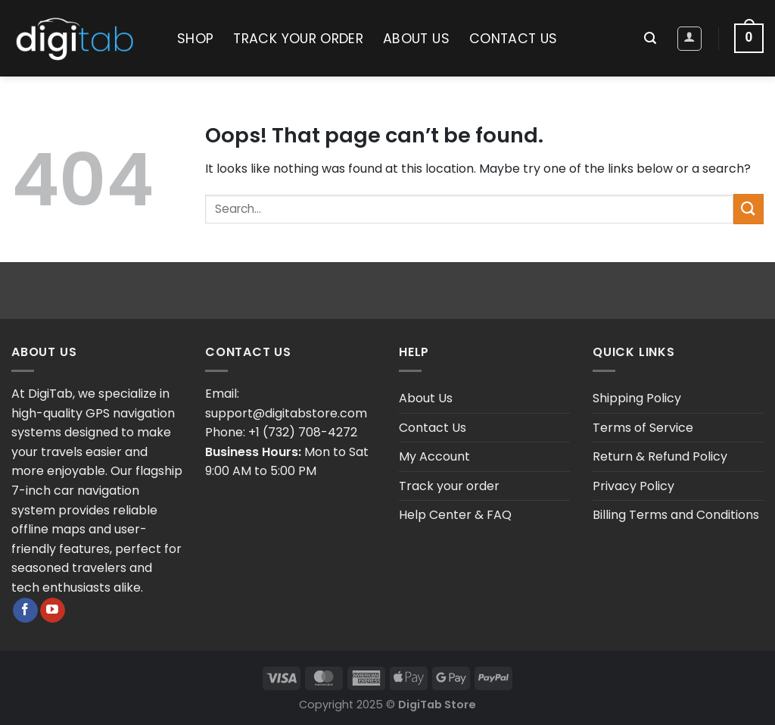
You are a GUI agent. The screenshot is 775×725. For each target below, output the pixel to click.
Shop (195, 39)
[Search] (650, 38)
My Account (434, 456)
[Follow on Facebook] (25, 610)
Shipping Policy (637, 398)
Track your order (298, 39)
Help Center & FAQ (455, 514)
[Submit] (748, 208)
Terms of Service (643, 427)
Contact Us (513, 39)
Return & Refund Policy (660, 456)
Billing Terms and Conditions (676, 514)
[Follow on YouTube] (52, 610)
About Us (416, 39)
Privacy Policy (633, 486)
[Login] (689, 39)
